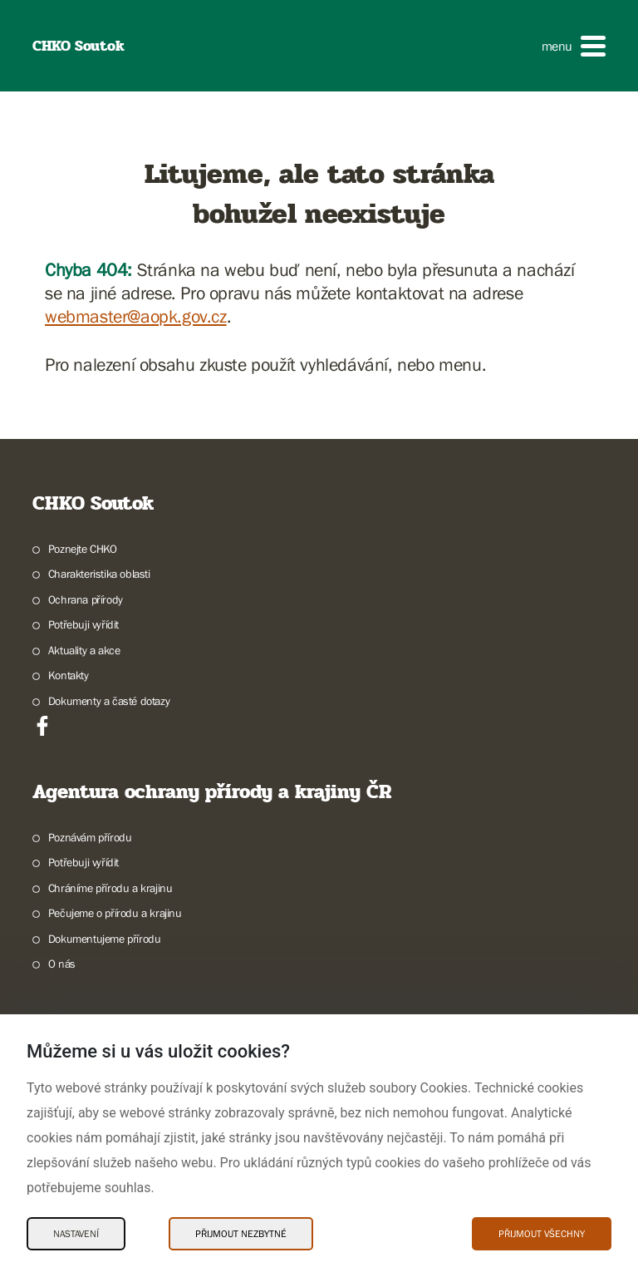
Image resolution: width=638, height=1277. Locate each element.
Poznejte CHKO (82, 548)
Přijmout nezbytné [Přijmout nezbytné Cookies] (241, 1234)
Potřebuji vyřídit (83, 624)
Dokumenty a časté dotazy (108, 701)
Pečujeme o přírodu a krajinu (115, 913)
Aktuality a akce (84, 650)
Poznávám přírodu (90, 837)
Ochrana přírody (85, 599)
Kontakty (68, 675)
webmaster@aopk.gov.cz (136, 316)
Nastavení (76, 1234)
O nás (62, 963)
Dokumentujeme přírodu (104, 938)
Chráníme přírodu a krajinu (110, 888)
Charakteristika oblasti (99, 573)
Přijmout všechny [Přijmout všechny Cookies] (541, 1234)
